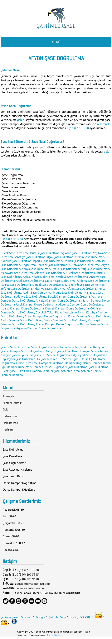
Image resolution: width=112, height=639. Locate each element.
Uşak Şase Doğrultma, (30, 280)
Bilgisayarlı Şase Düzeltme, (18, 359)
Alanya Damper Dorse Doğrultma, (57, 324)
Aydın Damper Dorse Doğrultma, (22, 320)
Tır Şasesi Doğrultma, (56, 355)
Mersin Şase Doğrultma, (60, 280)
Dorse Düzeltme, (27, 363)
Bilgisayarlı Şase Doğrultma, (89, 355)
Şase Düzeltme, (20, 347)
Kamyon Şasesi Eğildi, (15, 355)
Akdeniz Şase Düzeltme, (16, 261)
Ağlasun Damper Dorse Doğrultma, (39, 328)
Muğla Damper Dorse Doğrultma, (65, 320)
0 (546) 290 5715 (27, 574)
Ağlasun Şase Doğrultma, (39, 276)
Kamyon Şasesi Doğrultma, (27, 351)
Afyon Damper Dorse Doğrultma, (46, 316)
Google (40, 617)
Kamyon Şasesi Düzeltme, (62, 351)
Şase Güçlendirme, (80, 347)
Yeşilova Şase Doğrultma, (72, 276)
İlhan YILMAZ (53, 634)
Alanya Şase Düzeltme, (50, 272)
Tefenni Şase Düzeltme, (52, 264)
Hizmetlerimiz (12, 402)
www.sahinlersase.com (31, 588)
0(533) (80, 617)
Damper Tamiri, (101, 363)
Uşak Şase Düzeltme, (60, 257)
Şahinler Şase (9, 617)
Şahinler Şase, (51, 371)
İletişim (8, 429)
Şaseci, (5, 347)
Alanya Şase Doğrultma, (31, 296)
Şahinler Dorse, (91, 371)
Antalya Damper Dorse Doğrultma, (58, 300)
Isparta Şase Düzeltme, (48, 261)
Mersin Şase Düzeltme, (90, 257)
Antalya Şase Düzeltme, (30, 257)
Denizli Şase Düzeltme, (79, 261)
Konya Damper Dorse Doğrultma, (89, 316)
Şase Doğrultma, (42, 347)
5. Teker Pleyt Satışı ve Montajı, (84, 284)
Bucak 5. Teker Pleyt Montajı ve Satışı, (60, 312)
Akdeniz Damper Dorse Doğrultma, (81, 304)
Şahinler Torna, (70, 371)
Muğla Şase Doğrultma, (68, 292)
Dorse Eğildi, (89, 359)
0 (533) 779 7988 (78, 128)
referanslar (104, 124)
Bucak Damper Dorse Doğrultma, (69, 296)
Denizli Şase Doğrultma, (48, 284)
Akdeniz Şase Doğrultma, (93, 280)
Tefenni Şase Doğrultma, (17, 288)
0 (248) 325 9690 (27, 579)
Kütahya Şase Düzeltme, (85, 264)
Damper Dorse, (42, 367)
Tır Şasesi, (35, 355)
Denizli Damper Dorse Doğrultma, (67, 308)
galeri (21, 119)
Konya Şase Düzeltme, (36, 268)
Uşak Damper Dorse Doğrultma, (36, 304)
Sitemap (26, 617)
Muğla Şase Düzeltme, (95, 268)
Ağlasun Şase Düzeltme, (76, 253)
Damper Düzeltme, (51, 363)
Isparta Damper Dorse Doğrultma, (22, 308)
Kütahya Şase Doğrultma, (49, 288)
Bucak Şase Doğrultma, (81, 272)
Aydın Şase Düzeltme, (66, 268)
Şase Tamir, (60, 347)
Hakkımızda (10, 422)
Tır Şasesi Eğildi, (69, 359)
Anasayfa (8, 396)
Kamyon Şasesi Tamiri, (94, 351)
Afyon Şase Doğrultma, (82, 288)
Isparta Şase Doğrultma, (16, 284)
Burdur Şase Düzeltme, (45, 253)
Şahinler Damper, (12, 374)
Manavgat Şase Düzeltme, (17, 272)
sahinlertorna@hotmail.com (33, 583)
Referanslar (10, 416)
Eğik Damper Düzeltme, (16, 367)
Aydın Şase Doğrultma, (37, 292)
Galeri (6, 409)
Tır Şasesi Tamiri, (47, 359)
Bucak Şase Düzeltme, (15, 253)
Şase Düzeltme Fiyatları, (26, 371)
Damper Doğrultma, (78, 363)
